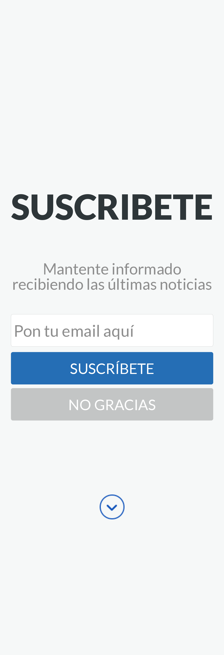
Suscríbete (112, 368)
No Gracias (112, 404)
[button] (112, 206)
